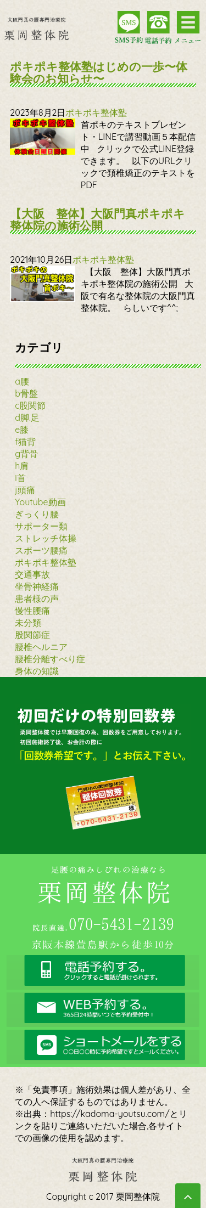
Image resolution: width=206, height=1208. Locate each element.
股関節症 (32, 634)
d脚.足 (27, 417)
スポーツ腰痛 (41, 550)
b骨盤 (26, 393)
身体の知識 (37, 670)
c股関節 (30, 405)
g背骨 (26, 453)
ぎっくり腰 (37, 514)
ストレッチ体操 (45, 538)
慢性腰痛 (32, 610)
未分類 (28, 622)
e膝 (22, 429)
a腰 (22, 381)
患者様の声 (37, 598)
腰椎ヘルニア (41, 646)
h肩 (22, 465)
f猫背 (25, 441)
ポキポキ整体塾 (96, 112)
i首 (20, 477)
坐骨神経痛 (37, 586)
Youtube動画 (40, 501)
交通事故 (32, 574)
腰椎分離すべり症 (50, 658)
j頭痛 (25, 489)
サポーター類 (41, 526)
